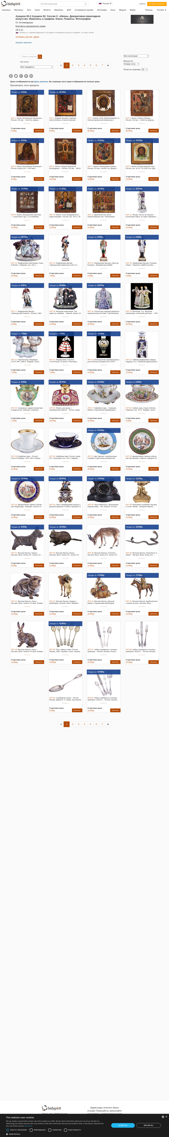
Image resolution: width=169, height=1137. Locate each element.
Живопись (58, 10)
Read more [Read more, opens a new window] (29, 1126)
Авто (29, 10)
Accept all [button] (123, 1125)
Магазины (18, 10)
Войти (142, 4)
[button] (56, 1134)
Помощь (149, 10)
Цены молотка (41, 82)
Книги (37, 10)
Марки (132, 10)
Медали (122, 10)
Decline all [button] (149, 1125)
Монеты (47, 10)
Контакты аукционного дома (30, 26)
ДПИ (69, 10)
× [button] (166, 1117)
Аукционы (6, 10)
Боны (113, 10)
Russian (161, 10)
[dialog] (84, 1125)
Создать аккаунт (157, 4)
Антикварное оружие (84, 10)
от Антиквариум (24, 22)
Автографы (102, 10)
